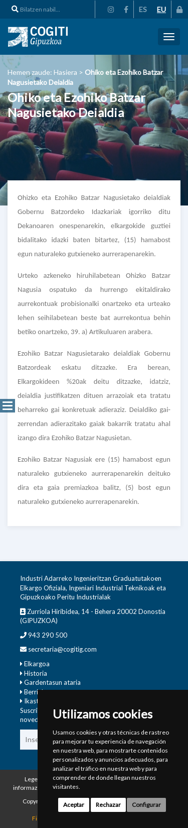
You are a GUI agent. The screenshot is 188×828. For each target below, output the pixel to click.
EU (161, 9)
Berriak (34, 692)
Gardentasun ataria (52, 682)
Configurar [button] (146, 804)
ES (143, 9)
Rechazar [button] (108, 804)
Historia (35, 673)
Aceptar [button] (73, 804)
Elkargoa (37, 664)
